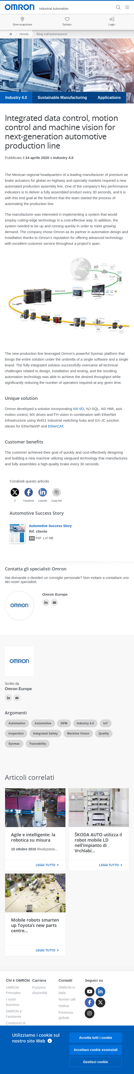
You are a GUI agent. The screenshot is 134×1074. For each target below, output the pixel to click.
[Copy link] (56, 492)
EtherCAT (55, 426)
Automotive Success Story (50, 526)
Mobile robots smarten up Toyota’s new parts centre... (35, 925)
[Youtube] (89, 991)
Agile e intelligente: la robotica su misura (33, 837)
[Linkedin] (42, 492)
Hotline (63, 1006)
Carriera (39, 980)
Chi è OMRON (18, 980)
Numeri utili (66, 999)
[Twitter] (15, 492)
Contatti (65, 980)
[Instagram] (89, 1013)
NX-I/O (78, 409)
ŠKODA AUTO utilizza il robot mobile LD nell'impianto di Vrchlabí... (98, 842)
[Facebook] (28, 492)
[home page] (9, 34)
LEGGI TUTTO (45, 865)
